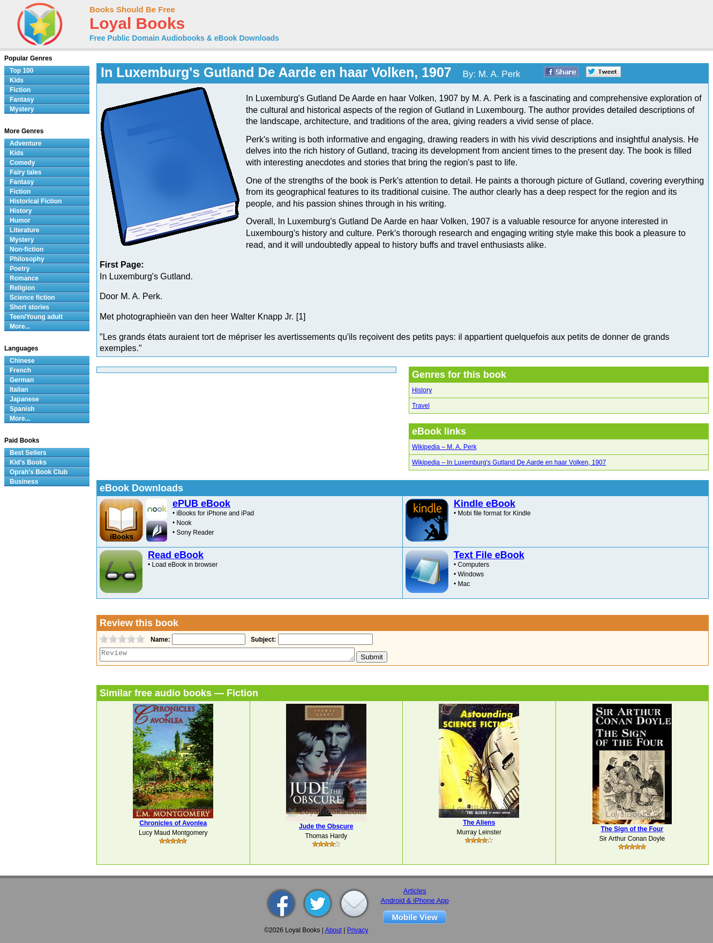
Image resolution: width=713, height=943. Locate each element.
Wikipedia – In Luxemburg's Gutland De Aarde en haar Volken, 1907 (509, 462)
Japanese (24, 399)
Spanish (22, 409)
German (22, 380)
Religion (22, 288)
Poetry (19, 268)
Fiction (20, 90)
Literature (24, 230)
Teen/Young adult (36, 317)
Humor (20, 220)
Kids (17, 80)
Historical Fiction (36, 201)
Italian (19, 389)
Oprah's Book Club (38, 472)
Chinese (22, 360)
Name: (159, 639)
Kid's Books (28, 462)
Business (24, 481)
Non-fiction (26, 249)
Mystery (22, 109)
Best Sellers (28, 453)
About (333, 930)
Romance (24, 278)
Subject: (262, 639)
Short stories (29, 307)
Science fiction (32, 297)
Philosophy (27, 259)
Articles (414, 891)
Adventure (25, 143)
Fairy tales (25, 172)
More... (20, 326)
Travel (421, 405)
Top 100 (21, 70)
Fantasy (22, 99)
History (422, 390)
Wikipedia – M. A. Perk (444, 447)
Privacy (357, 930)
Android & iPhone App (415, 900)
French (20, 370)
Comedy (22, 162)
